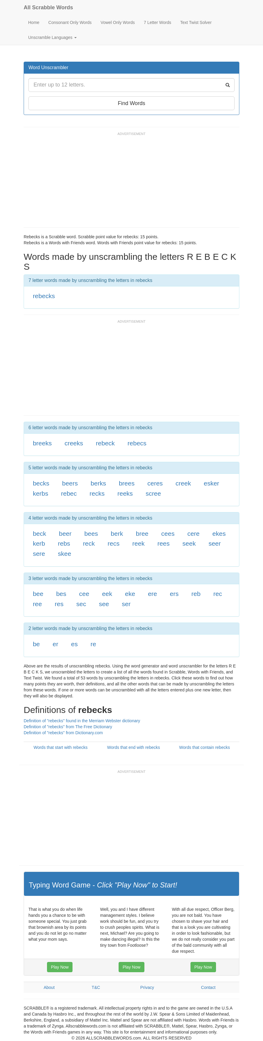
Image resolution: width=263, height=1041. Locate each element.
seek (189, 543)
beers (70, 483)
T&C (96, 987)
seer (214, 543)
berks (98, 483)
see (104, 603)
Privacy (147, 987)
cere (193, 533)
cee (84, 593)
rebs (64, 543)
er (55, 644)
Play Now (60, 967)
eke (130, 593)
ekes (219, 533)
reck (89, 543)
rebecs (137, 443)
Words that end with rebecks (133, 747)
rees (163, 543)
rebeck (105, 443)
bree (142, 533)
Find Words (131, 103)
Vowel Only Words (118, 22)
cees (167, 533)
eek (107, 593)
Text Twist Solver (196, 22)
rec (217, 593)
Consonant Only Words (69, 22)
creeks (73, 443)
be (36, 644)
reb (195, 593)
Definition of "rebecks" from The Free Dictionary (68, 726)
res (59, 603)
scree (153, 493)
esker (211, 483)
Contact (208, 987)
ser (126, 603)
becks (41, 483)
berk (117, 533)
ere (152, 593)
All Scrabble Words (48, 7)
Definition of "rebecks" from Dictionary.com (63, 732)
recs (114, 543)
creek (183, 483)
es (74, 644)
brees (127, 483)
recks (97, 493)
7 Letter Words (157, 22)
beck (39, 533)
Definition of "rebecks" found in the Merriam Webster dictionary (82, 720)
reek (138, 543)
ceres (155, 483)
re (93, 644)
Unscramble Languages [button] (52, 37)
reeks (125, 493)
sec (81, 603)
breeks (42, 443)
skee (64, 553)
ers (174, 593)
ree (37, 603)
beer (65, 533)
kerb (39, 543)
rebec (69, 493)
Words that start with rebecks (60, 747)
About (49, 987)
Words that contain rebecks (204, 747)
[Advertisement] (133, 182)
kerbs (40, 493)
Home (33, 22)
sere (39, 553)
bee (38, 593)
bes (61, 593)
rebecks (44, 295)
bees (91, 533)
